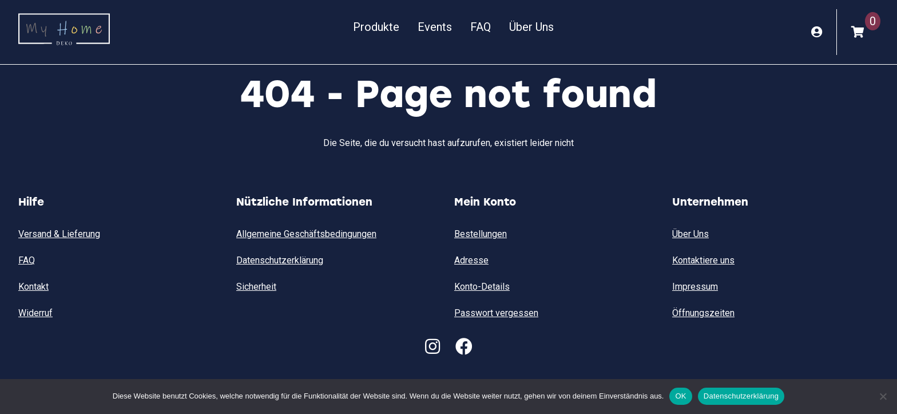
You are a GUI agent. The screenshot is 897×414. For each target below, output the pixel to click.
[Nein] (882, 396)
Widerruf (35, 312)
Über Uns (531, 27)
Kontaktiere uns (703, 260)
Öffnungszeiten (703, 312)
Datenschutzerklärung (279, 260)
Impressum (695, 286)
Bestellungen (480, 233)
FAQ (480, 27)
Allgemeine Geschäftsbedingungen (306, 233)
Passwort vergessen (496, 312)
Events (435, 27)
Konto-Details (482, 286)
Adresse (471, 260)
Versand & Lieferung (59, 233)
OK (680, 396)
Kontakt (33, 286)
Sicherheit (256, 286)
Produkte (376, 27)
